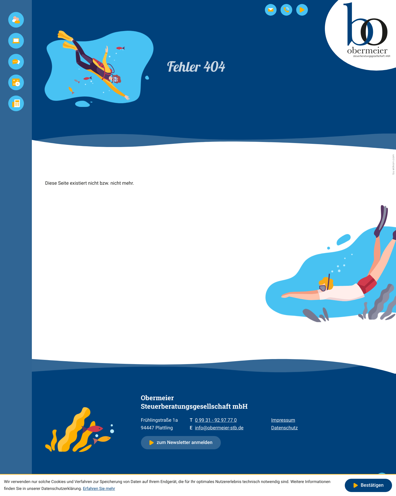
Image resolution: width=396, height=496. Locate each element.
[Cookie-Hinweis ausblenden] (368, 485)
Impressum (283, 420)
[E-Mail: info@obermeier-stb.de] (271, 10)
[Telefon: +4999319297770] (216, 420)
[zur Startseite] (360, 35)
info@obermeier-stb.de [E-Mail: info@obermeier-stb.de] (219, 428)
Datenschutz (284, 428)
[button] (286, 10)
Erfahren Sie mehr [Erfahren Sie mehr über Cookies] (99, 488)
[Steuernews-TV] (302, 10)
